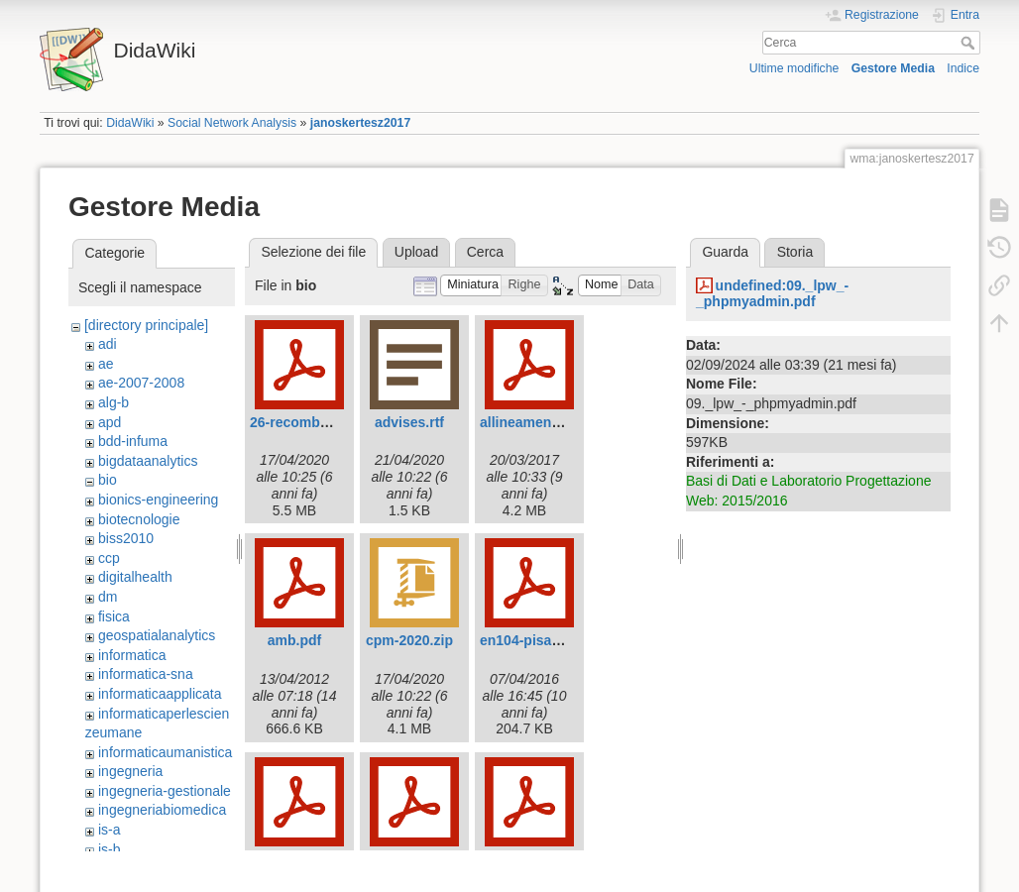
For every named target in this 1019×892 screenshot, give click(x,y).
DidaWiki (130, 123)
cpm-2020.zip (409, 640)
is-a (109, 829)
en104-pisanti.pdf (537, 640)
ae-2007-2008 (141, 382)
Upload (416, 252)
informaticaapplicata (160, 694)
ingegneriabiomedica (162, 810)
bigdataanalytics (147, 461)
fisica (114, 616)
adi (107, 344)
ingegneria (130, 771)
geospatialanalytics (156, 635)
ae (106, 364)
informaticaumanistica (165, 752)
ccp (109, 558)
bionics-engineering (158, 499)
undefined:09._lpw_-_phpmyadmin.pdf (772, 294)
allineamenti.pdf (533, 422)
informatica (132, 655)
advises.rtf (409, 422)
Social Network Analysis (232, 123)
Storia (795, 252)
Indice (963, 68)
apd (109, 422)
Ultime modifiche (794, 68)
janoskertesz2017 (360, 123)
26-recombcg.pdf (306, 422)
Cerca (970, 43)
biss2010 (126, 538)
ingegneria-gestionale (164, 791)
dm (107, 597)
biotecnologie (139, 519)
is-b (109, 849)
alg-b (113, 402)
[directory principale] (146, 325)
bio (107, 480)
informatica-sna (145, 674)
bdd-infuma (133, 441)
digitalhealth (135, 577)
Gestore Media (893, 68)
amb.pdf (294, 640)
